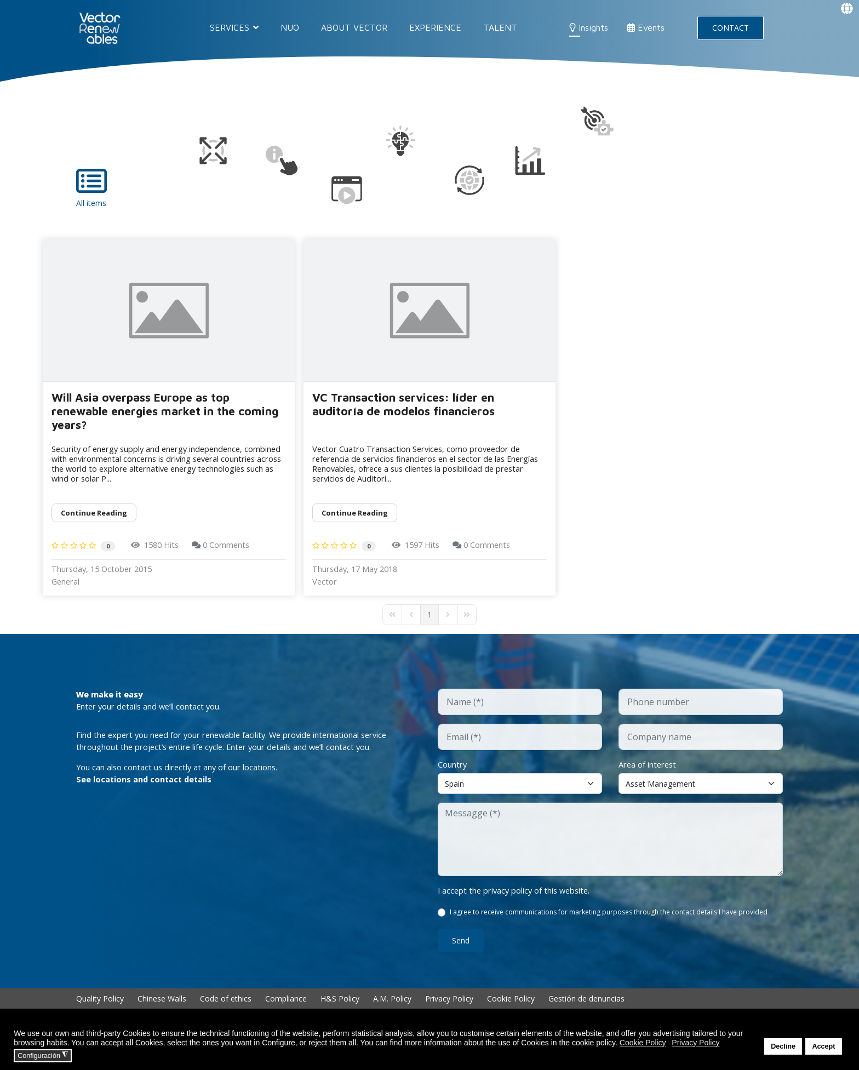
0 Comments (240, 551)
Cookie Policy (511, 1010)
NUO (289, 27)
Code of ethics (225, 1010)
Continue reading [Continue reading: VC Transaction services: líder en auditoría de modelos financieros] (355, 517)
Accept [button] (823, 1046)
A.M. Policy (392, 1010)
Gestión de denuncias (586, 1010)
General (67, 589)
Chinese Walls (162, 1010)
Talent (500, 27)
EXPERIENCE (435, 27)
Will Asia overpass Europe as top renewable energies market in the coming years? (164, 411)
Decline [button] (783, 1046)
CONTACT (730, 27)
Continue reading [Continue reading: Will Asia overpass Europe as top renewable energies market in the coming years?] (94, 517)
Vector (325, 589)
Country (454, 774)
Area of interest (651, 774)
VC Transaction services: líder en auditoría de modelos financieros (403, 404)
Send (460, 952)
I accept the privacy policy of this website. (522, 901)
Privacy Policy (449, 1010)
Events (646, 27)
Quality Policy (100, 1010)
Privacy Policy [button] (695, 1042)
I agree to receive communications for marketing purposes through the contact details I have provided (610, 923)
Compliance (286, 1010)
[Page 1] (429, 623)
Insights (588, 27)
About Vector (354, 27)
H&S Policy (339, 1010)
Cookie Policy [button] (643, 1042)
